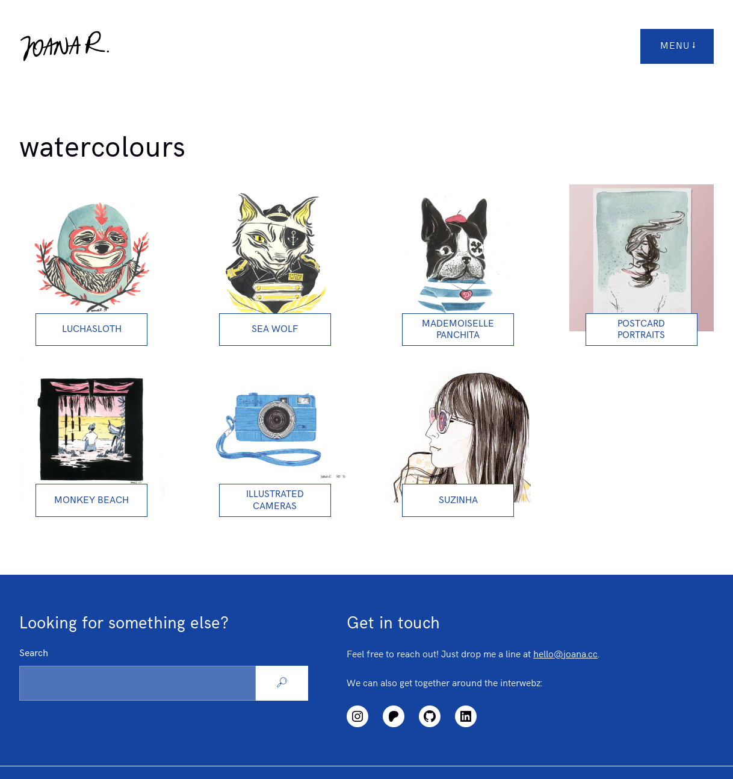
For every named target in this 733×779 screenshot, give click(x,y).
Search (33, 653)
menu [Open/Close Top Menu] (678, 46)
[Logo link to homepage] (64, 46)
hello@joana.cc (565, 654)
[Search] (282, 683)
